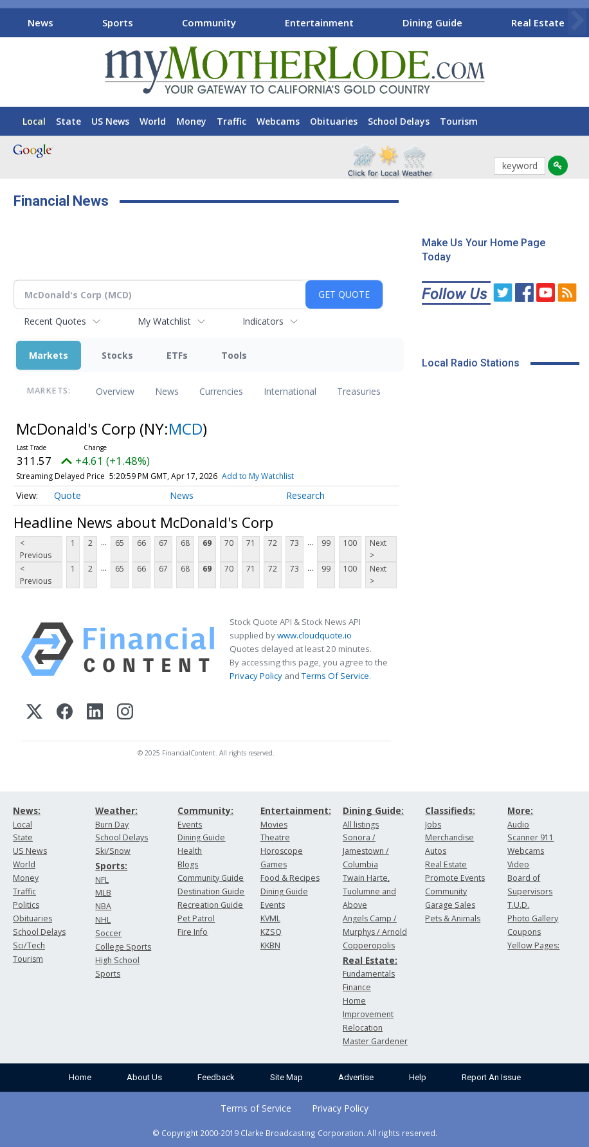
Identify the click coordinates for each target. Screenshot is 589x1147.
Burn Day (112, 824)
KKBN (270, 945)
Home (80, 1077)
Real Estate (538, 22)
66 (141, 542)
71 (250, 542)
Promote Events (455, 877)
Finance (357, 987)
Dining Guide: (373, 810)
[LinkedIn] (95, 713)
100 (350, 542)
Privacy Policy (256, 676)
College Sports (123, 946)
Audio (518, 824)
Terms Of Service (335, 676)
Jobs (433, 824)
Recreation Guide (210, 904)
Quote (67, 495)
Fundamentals (369, 973)
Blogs (187, 864)
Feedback (216, 1077)
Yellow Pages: (533, 945)
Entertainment (319, 22)
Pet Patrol (196, 918)
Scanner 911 (530, 837)
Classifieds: (450, 810)
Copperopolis (369, 945)
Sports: (111, 866)
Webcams (278, 121)
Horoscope (281, 850)
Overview (115, 391)
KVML (270, 918)
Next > (378, 549)
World (153, 121)
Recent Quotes (55, 321)
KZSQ (271, 931)
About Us (144, 1077)
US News (110, 121)
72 (272, 542)
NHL (103, 919)
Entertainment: (295, 810)
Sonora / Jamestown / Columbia (366, 851)
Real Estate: (370, 960)
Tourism (459, 121)
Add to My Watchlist (258, 476)
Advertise (356, 1077)
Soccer (108, 933)
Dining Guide (432, 22)
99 (326, 542)
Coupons (524, 931)
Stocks (117, 355)
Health (189, 850)
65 (119, 542)
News (40, 22)
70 (228, 542)
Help (417, 1077)
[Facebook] (64, 713)
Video (518, 864)
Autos (435, 850)
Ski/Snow (113, 850)
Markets (48, 355)
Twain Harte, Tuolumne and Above (369, 891)
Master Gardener (375, 1041)
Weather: (116, 810)
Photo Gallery (532, 918)
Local (34, 121)
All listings (361, 824)
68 (185, 542)
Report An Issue (491, 1077)
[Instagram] (125, 713)
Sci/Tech (29, 945)
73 (294, 542)
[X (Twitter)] (34, 713)
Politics (26, 904)
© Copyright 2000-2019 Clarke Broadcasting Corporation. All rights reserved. (294, 1133)
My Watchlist (164, 321)
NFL (102, 879)
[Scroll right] (577, 21)
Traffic (231, 121)
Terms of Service (256, 1108)
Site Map (286, 1077)
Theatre (275, 837)
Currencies (221, 391)
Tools (234, 355)
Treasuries (359, 391)
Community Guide (210, 877)
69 (207, 542)
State (68, 121)
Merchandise (449, 837)
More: (520, 810)
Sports (117, 22)
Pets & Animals (452, 918)
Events (189, 824)
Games (273, 864)
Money (191, 121)
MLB (103, 892)
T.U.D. (518, 904)
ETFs (177, 355)
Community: (205, 810)
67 (163, 542)
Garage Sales (450, 904)
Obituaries (334, 121)
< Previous (35, 549)
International (290, 391)
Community (209, 22)
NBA (103, 906)
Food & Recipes (290, 877)
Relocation (363, 1027)
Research (305, 495)
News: (27, 810)
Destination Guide (210, 891)
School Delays (399, 121)
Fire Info (192, 931)
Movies (273, 824)
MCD (185, 428)
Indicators (263, 321)
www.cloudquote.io (314, 635)
